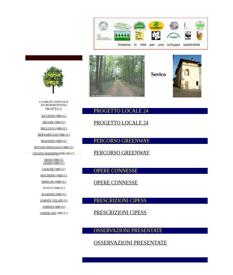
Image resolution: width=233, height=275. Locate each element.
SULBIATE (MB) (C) (53, 194)
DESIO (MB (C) (54, 159)
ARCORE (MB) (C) (53, 122)
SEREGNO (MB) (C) (54, 181)
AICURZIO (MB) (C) (53, 115)
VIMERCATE (48, 213)
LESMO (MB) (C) (53, 162)
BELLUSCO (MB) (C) (54, 128)
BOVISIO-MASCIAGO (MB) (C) (53, 147)
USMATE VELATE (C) (54, 200)
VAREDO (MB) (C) (54, 206)
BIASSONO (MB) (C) (54, 140)
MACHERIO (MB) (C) (53, 175)
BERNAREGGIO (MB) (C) (54, 134)
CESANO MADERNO (46, 153)
